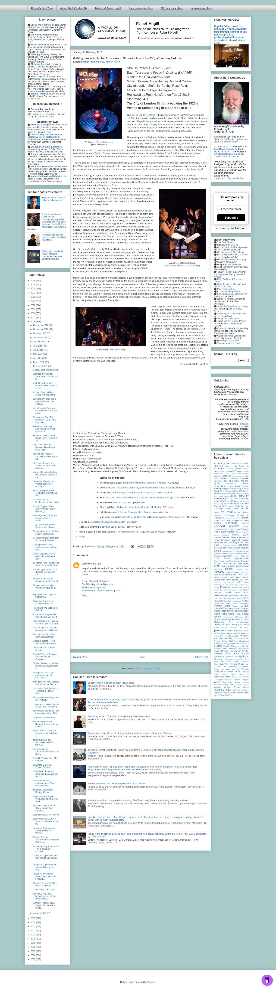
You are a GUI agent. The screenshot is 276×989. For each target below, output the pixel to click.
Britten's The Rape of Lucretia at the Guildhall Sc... (45, 456)
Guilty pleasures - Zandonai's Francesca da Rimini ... (46, 751)
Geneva (237, 556)
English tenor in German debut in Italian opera (111, 682)
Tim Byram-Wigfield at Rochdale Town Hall (144, 482)
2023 (33, 293)
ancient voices (242, 469)
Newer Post (80, 657)
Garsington (227, 556)
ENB (231, 542)
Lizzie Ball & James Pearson (230, 294)
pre (241, 627)
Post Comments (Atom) (147, 668)
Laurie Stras (223, 328)
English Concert (241, 542)
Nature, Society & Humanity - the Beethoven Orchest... (46, 849)
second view (243, 646)
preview (220, 630)
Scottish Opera (229, 646)
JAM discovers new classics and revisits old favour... (46, 683)
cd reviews (243, 512)
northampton (244, 604)
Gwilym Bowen (102, 153)
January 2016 (40, 913)
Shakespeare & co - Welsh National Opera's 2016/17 (46, 622)
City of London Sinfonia (143, 115)
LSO (241, 584)
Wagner (245, 679)
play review (243, 625)
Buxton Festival (237, 496)
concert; (246, 527)
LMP (239, 582)
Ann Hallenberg (239, 313)
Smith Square (243, 649)
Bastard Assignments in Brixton (135, 512)
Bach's (112, 526)
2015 (33, 918)
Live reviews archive (141, 8)
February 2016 (40, 366)
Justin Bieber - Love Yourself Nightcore (101, 590)
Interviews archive (201, 8)
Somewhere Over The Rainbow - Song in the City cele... (44, 420)
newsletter (218, 601)
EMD (226, 542)
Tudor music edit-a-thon (44, 889)
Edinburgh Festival (240, 540)
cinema (226, 518)
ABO (216, 466)
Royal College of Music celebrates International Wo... (45, 493)
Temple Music (237, 664)
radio (236, 631)
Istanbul (236, 572)
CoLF (246, 520)
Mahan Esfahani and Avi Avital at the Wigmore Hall (44, 556)
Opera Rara (234, 614)
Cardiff (235, 509)
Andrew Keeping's (108, 522)
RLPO (239, 636)
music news (232, 592)
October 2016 (40, 333)
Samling (225, 643)
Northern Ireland (222, 606)
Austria (239, 471)
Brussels (232, 493)
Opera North (220, 614)
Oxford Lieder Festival (231, 619)
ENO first (121, 502)
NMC (229, 601)
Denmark (236, 535)
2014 (33, 922)
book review (242, 486)
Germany (245, 556)
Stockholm (218, 659)
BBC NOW (234, 481)
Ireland (228, 572)
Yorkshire (228, 695)
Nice (225, 601)
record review (233, 633)
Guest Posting (228, 566)
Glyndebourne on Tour (223, 561)
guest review (242, 566)
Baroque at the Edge (240, 476)
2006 (33, 955)
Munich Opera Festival (222, 590)
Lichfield (217, 582)
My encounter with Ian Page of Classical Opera (140, 531)
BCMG (217, 483)
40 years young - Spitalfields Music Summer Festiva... (46, 564)
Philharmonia (219, 625)
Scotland (218, 646)
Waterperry (227, 682)
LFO (247, 580)
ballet (221, 473)
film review (240, 551)
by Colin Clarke (237, 499)
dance (216, 535)
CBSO (242, 509)
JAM (216, 575)
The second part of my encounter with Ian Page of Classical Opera (150, 487)
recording (245, 633)
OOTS (240, 608)
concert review (112, 62)
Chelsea (217, 515)
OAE (221, 608)
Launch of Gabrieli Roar (44, 717)
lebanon (217, 577)
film (234, 551)
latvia (247, 575)
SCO (246, 643)
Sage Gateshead (241, 641)
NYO (246, 606)
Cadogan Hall (242, 506)
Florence (232, 554)
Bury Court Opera (221, 496)
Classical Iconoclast (244, 425)
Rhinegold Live (226, 636)
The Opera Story (228, 669)
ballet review (230, 473)
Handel (229, 568)
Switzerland (219, 664)
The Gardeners (230, 667)
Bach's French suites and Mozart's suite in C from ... (45, 733)
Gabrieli (217, 556)
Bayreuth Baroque (229, 478)
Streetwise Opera (241, 659)
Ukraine (234, 677)
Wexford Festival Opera (236, 687)
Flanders (224, 554)
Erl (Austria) (225, 545)
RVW (246, 639)
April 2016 (38, 358)
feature (237, 548)
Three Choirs (221, 674)
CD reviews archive (172, 8)
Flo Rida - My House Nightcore (97, 584)
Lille (224, 582)
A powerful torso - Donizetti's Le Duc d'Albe (46, 500)
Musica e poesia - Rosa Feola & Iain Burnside (44, 642)
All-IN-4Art (229, 469)
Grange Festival (241, 561)
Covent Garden (226, 532)
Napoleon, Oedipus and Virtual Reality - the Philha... (44, 830)
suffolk (236, 662)
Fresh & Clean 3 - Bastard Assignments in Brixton (45, 628)
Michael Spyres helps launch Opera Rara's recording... (44, 509)
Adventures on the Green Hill (234, 466)
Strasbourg (229, 659)
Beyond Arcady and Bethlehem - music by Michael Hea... (44, 896)
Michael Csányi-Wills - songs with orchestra (44, 393)
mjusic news (237, 587)
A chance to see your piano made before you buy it (45, 615)
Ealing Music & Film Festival (46, 815)
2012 (33, 930)
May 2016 (38, 354)
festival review (227, 551)
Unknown (87, 563)
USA (240, 677)
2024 (33, 289)
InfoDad (245, 439)
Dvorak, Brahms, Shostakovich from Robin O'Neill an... (46, 840)
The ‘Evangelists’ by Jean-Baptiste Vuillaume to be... (45, 572)
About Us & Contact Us (73, 8)
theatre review (241, 671)
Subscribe (231, 217)
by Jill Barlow (233, 501)
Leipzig (217, 580)
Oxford (217, 619)
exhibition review (226, 548)
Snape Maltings (221, 651)
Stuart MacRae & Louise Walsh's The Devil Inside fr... (45, 821)
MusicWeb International (238, 431)
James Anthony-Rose (227, 306)
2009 (33, 943)
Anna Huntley (134, 153)
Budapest (245, 494)
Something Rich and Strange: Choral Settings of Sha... (45, 724)
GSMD (217, 566)
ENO (216, 545)
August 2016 (39, 341)
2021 (33, 301)
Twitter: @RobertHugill (108, 8)
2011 (33, 934)
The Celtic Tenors (225, 242)
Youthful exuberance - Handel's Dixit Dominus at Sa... (45, 385)
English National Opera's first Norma (44, 595)
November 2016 (41, 329)
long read (229, 585)
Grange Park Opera (225, 563)
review (216, 636)
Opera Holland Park (223, 611)
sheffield (217, 649)
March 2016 (39, 362)
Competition (231, 523)
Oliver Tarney (233, 267)
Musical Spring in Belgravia (45, 370)
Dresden (217, 537)
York (222, 695)
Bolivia (230, 486)
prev (247, 627)
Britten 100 (237, 491)
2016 (33, 321)
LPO (236, 584)
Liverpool (231, 582)
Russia (240, 639)
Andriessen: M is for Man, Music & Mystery (45, 884)
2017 (33, 317)
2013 (33, 926)
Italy (242, 572)
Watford (237, 682)
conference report (221, 529)
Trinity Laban (237, 674)
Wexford (217, 687)
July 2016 (38, 346)
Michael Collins (153, 150)
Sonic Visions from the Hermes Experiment (43, 635)
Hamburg (218, 569)
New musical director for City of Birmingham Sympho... (44, 808)
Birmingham (219, 486)
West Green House (239, 685)
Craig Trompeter (225, 284)
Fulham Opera (242, 554)
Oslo (247, 617)
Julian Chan (229, 289)
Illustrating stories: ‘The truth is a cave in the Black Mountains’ (119, 716)
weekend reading (221, 685)
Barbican (226, 476)
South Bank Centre (237, 653)
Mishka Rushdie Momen (235, 321)
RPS (236, 639)
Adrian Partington (235, 247)
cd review (228, 512)
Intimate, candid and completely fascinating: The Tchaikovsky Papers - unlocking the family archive (137, 800)
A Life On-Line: (236, 464)
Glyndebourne (242, 558)
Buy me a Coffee (235, 178)
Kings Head (224, 575)
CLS (102, 62)
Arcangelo (218, 471)
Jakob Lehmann (235, 336)
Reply (84, 595)
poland (216, 627)
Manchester (225, 587)
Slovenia (232, 649)
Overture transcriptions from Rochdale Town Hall (46, 539)
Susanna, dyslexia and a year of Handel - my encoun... (44, 401)
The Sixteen (242, 669)
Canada (228, 509)
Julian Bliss (234, 341)
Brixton (225, 493)
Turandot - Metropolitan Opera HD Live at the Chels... (44, 905)
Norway (235, 606)
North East (219, 603)
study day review (222, 662)
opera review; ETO (230, 617)
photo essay (231, 625)
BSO (239, 493)
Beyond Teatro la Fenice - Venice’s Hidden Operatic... (45, 657)
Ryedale (217, 641)
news (246, 598)
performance (243, 622)
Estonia (233, 545)
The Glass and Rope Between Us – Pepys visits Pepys (44, 447)
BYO (224, 506)
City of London (234, 518)
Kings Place (237, 574)
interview (219, 571)
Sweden (245, 662)
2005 (33, 959)
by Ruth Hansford (90, 62)
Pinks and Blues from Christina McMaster (43, 602)
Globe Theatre (222, 558)
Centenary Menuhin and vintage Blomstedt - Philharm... (44, 484)
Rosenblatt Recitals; (223, 638)
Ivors (247, 572)
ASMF (233, 471)
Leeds (231, 577)
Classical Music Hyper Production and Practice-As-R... (45, 799)
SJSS (225, 648)
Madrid (216, 587)
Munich (246, 587)
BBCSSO (245, 481)
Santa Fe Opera (237, 643)
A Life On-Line (221, 463)
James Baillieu (231, 245)
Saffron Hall (227, 641)
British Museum (243, 489)
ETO (240, 545)
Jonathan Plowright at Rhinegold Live (43, 791)
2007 (33, 951)
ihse (247, 569)
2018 (33, 313)
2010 (33, 939)
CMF (228, 520)
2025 (33, 284)
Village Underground (146, 121)
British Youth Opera (222, 491)
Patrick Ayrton (233, 318)
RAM (241, 631)
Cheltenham (229, 515)
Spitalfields (219, 656)
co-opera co (236, 520)
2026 (33, 280)
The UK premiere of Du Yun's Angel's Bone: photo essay (116, 783)
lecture (224, 577)
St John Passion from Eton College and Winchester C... (45, 666)
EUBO (246, 545)
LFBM (241, 580)
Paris (231, 622)
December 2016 (41, 325)
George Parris (234, 291)
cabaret (231, 506)
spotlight (244, 656)
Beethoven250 (231, 484)
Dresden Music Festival (233, 537)
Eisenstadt (218, 542)
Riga (235, 636)
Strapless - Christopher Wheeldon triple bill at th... (44, 588)
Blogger (151, 982)
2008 (33, 947)
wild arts (236, 690)
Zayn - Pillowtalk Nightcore (95, 581)
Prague (234, 627)
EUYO (216, 548)
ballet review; (243, 474)
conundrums (235, 529)
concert (245, 523)
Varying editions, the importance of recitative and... (45, 547)
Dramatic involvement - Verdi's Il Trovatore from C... (45, 376)
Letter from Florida (229, 580)
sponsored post (232, 657)
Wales (217, 682)
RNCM (246, 636)
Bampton (218, 476)
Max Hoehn (230, 259)
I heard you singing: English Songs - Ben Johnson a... (46, 705)
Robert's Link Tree (42, 8)
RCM (246, 631)
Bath (216, 478)
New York (227, 598)
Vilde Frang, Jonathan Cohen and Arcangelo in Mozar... (45, 774)
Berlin (246, 483)
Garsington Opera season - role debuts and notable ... (45, 858)
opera (246, 608)
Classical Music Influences (226, 156)
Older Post (201, 657)
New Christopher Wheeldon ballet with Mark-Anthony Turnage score (144, 497)
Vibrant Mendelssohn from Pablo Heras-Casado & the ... (45, 475)
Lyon (247, 585)
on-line (227, 608)
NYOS (216, 608)
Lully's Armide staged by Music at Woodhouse (44, 525)
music (240, 590)
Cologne (217, 523)
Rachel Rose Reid (166, 153)
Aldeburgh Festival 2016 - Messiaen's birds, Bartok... (45, 518)
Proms (230, 630)
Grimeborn (244, 563)
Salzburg (218, 643)
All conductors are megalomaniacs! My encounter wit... (43, 783)
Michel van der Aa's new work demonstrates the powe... (45, 410)
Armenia (226, 471)
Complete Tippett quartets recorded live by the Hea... (45, 867)
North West (231, 603)
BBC (225, 481)
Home (82, 536)
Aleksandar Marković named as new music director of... (44, 429)
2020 (33, 305)
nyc (241, 606)
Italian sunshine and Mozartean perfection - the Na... (45, 742)
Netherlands (233, 595)
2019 (33, 309)
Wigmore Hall (222, 689)
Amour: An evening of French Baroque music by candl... (45, 876)
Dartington (225, 535)
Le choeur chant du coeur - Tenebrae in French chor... (45, 691)
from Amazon (230, 394)
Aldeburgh (219, 468)
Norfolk (245, 601)
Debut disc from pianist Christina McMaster (139, 507)
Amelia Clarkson (234, 299)
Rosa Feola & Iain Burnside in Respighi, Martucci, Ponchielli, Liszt (151, 517)
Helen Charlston (239, 254)
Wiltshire (245, 690)
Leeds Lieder (242, 577)
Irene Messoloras (236, 252)
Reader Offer (219, 633)
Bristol (233, 489)
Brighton (225, 489)
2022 (33, 297)
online (234, 608)
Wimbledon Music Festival (225, 693)
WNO (239, 692)
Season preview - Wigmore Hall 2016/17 (45, 698)
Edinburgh (225, 540)
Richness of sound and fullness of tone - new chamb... (44, 465)
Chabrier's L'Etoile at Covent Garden (42, 766)
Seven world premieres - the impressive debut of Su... (46, 712)
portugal (225, 627)
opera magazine (241, 611)
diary (246, 534)
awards (246, 471)
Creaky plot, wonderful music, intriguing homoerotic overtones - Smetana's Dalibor (129, 733)
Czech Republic (242, 532)
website (246, 682)
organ (241, 617)
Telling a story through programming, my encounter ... (43, 675)
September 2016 (41, 337)
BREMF (217, 488)
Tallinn (227, 664)
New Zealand (236, 598)
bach (216, 474)
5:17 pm (97, 563)
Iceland (239, 569)
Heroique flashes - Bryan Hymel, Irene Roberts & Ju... (45, 438)
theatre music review (223, 672)
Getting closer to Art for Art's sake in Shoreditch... (46, 532)
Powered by (231, 228)
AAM (246, 463)
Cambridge (218, 509)
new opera (218, 598)
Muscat (234, 590)
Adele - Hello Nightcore (93, 587)
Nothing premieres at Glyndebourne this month (46, 579)
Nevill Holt (244, 595)
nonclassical (236, 601)
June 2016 (38, 350)
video (237, 679)
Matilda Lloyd (233, 343)
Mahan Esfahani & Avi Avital (140, 492)
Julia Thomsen (234, 264)
